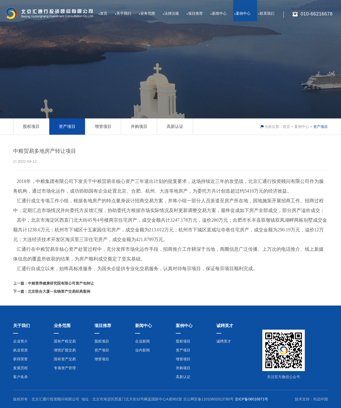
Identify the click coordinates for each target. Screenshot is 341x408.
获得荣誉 (20, 359)
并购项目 (139, 126)
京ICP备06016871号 (251, 399)
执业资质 (20, 350)
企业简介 (20, 341)
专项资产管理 (65, 368)
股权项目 (31, 126)
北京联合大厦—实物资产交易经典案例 (59, 291)
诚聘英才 (223, 341)
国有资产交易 (65, 359)
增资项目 (103, 126)
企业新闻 (142, 341)
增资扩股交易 (65, 350)
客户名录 (20, 377)
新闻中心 (219, 13)
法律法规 (171, 13)
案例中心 (243, 13)
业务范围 (147, 13)
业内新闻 (142, 350)
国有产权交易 (65, 341)
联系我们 (267, 13)
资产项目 (67, 126)
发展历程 (20, 368)
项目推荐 (195, 13)
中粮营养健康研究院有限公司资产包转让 (61, 283)
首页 (103, 13)
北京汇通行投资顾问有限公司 (55, 399)
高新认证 (175, 126)
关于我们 (123, 13)
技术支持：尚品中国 (311, 399)
